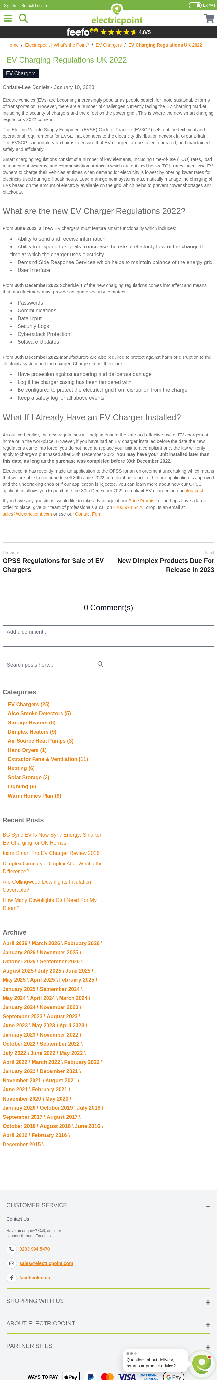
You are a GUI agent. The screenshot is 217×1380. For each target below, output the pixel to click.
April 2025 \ (44, 980)
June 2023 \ (17, 1025)
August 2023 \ (64, 1016)
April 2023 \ (73, 1025)
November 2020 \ (23, 1099)
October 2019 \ (57, 1108)
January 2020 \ (20, 1108)
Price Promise (143, 500)
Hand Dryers (27, 750)
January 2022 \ (20, 1071)
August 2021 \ (62, 1080)
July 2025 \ (51, 971)
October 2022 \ (20, 1044)
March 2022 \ (47, 1062)
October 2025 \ (20, 961)
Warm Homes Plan (34, 796)
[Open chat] (202, 1362)
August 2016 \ (57, 1126)
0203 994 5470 (128, 507)
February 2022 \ (83, 1062)
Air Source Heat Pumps (41, 741)
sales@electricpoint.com (27, 513)
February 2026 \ (83, 943)
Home (13, 45)
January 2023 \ (20, 1035)
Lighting (22, 786)
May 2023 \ (45, 1025)
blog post (194, 490)
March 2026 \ (47, 943)
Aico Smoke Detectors (39, 713)
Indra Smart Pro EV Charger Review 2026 (51, 853)
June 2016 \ (89, 1126)
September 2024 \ (61, 989)
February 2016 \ (51, 1135)
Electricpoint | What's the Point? (57, 45)
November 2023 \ (60, 1007)
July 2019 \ (90, 1108)
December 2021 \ (60, 1071)
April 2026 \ (16, 943)
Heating (21, 768)
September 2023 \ (24, 1016)
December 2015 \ (23, 1144)
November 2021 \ (23, 1080)
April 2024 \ (44, 998)
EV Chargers (109, 45)
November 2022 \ (60, 1035)
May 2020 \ (58, 1099)
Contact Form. (89, 513)
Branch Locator (34, 5)
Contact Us (18, 1219)
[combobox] (55, 665)
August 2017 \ (64, 1117)
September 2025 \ (61, 961)
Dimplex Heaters (32, 732)
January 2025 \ (20, 989)
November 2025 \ (60, 952)
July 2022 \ (16, 1053)
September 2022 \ (61, 1044)
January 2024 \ (20, 1007)
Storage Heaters (32, 722)
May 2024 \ (16, 998)
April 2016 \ (16, 1135)
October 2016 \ (20, 1126)
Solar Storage (28, 777)
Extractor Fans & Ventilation (48, 759)
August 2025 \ (19, 971)
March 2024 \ (74, 998)
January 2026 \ (20, 952)
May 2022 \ (73, 1053)
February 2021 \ (51, 1089)
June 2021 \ (17, 1089)
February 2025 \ (78, 980)
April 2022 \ (16, 1062)
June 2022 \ (44, 1053)
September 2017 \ (24, 1117)
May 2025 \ (16, 980)
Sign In (10, 5)
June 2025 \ (79, 971)
